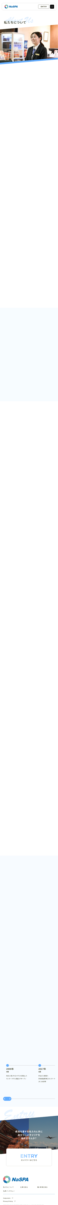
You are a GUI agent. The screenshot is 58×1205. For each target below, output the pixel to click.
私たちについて (8, 1187)
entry (44, 7)
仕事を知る (24, 1187)
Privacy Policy (9, 1201)
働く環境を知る (42, 1187)
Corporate (8, 1198)
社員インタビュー (9, 1191)
